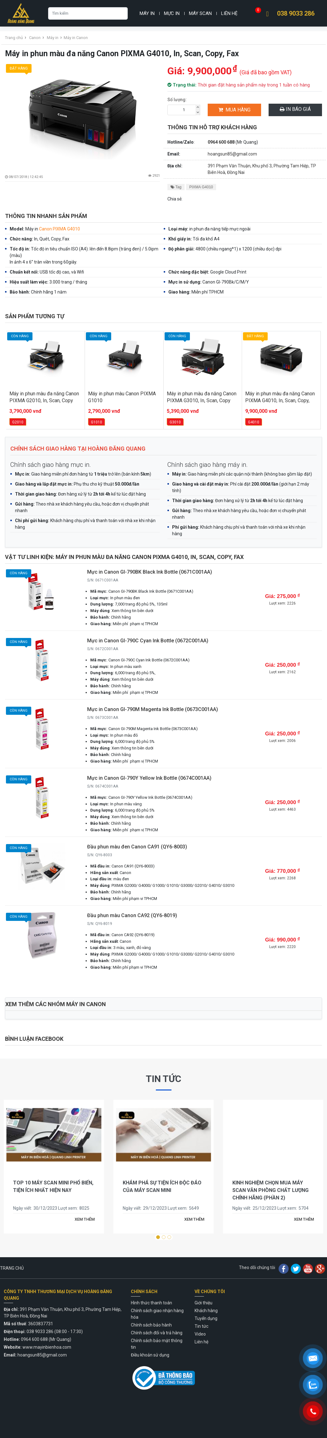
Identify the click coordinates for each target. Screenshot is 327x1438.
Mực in (172, 13)
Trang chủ (14, 37)
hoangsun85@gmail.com (232, 153)
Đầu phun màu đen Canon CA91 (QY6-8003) (137, 847)
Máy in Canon (76, 37)
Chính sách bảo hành (151, 1324)
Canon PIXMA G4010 (59, 228)
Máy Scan (200, 13)
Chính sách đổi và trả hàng (156, 1332)
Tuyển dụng (206, 1318)
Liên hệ (229, 13)
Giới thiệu (203, 1302)
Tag (176, 187)
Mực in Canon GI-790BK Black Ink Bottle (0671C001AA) (149, 572)
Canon (35, 37)
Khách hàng (206, 1310)
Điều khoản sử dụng (150, 1354)
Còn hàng (19, 574)
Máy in (147, 13)
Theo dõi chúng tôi (257, 1267)
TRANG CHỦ (12, 1268)
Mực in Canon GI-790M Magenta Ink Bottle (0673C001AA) (152, 709)
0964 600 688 (221, 142)
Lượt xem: (68, 1208)
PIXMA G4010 (201, 187)
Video (200, 1334)
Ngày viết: (22, 1208)
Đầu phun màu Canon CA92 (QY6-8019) (132, 915)
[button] (158, 1237)
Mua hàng (234, 110)
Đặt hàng (19, 69)
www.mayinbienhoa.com (46, 1347)
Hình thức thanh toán (151, 1302)
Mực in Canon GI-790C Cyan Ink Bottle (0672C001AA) (147, 641)
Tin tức (163, 1078)
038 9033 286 (296, 13)
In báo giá (295, 109)
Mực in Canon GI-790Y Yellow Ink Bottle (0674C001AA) (149, 778)
